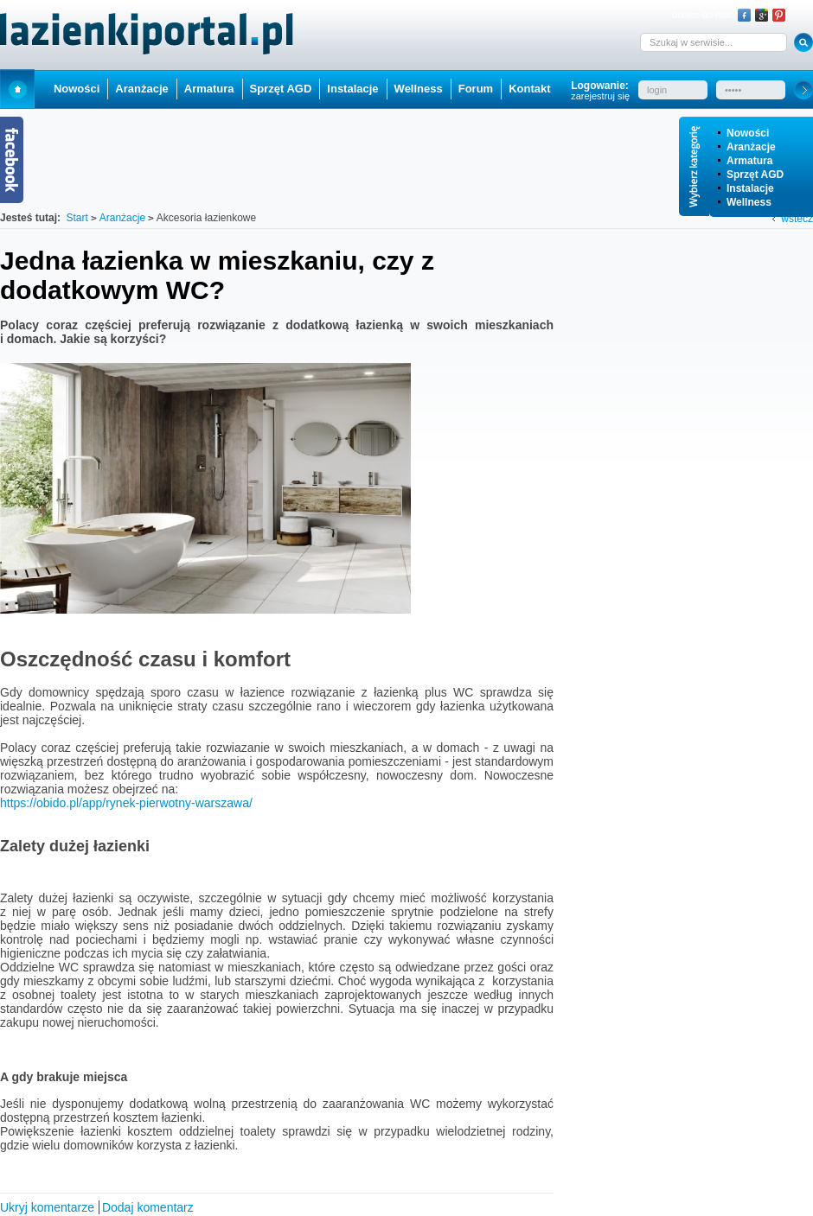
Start (17, 88)
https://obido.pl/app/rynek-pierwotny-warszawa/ (126, 803)
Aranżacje (751, 147)
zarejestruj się (600, 96)
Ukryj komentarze (47, 1207)
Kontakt (529, 88)
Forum (475, 88)
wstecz (797, 219)
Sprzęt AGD (755, 175)
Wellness (749, 202)
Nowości (748, 133)
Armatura (749, 161)
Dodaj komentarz (148, 1207)
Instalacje (750, 188)
